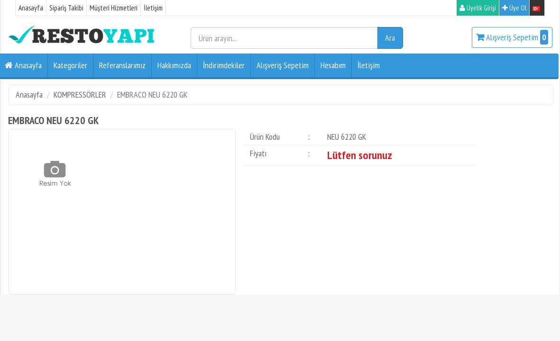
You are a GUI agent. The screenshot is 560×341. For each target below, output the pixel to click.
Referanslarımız (122, 65)
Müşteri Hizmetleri (114, 7)
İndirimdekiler (224, 65)
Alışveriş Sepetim (512, 37)
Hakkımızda (174, 65)
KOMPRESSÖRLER (80, 94)
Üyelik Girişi (477, 7)
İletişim (153, 7)
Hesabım (333, 65)
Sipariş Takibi (66, 7)
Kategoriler (70, 65)
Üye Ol (514, 7)
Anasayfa (30, 7)
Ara (390, 37)
